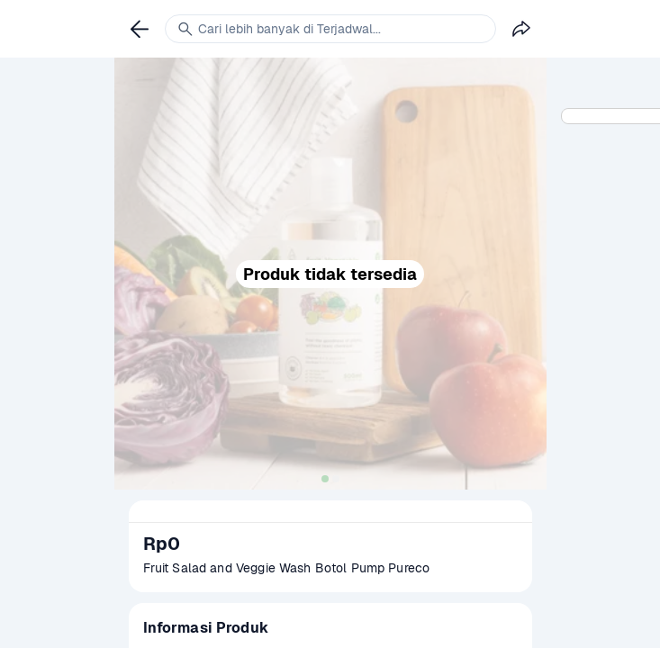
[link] (139, 29)
